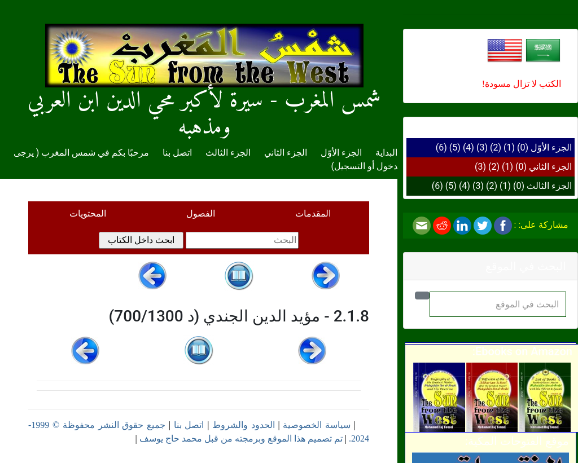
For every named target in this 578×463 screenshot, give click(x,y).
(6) (441, 147)
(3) (482, 147)
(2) (495, 147)
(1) (509, 147)
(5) (455, 147)
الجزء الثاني (550, 166)
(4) (468, 147)
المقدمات (313, 213)
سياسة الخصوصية (317, 425)
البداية (386, 152)
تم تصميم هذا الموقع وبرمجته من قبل (272, 438)
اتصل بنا (177, 152)
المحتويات (87, 213)
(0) (522, 147)
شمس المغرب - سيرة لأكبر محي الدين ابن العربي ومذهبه (204, 91)
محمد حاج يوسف (170, 438)
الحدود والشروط (243, 425)
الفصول (200, 213)
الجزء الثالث (549, 185)
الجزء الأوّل (551, 147)
